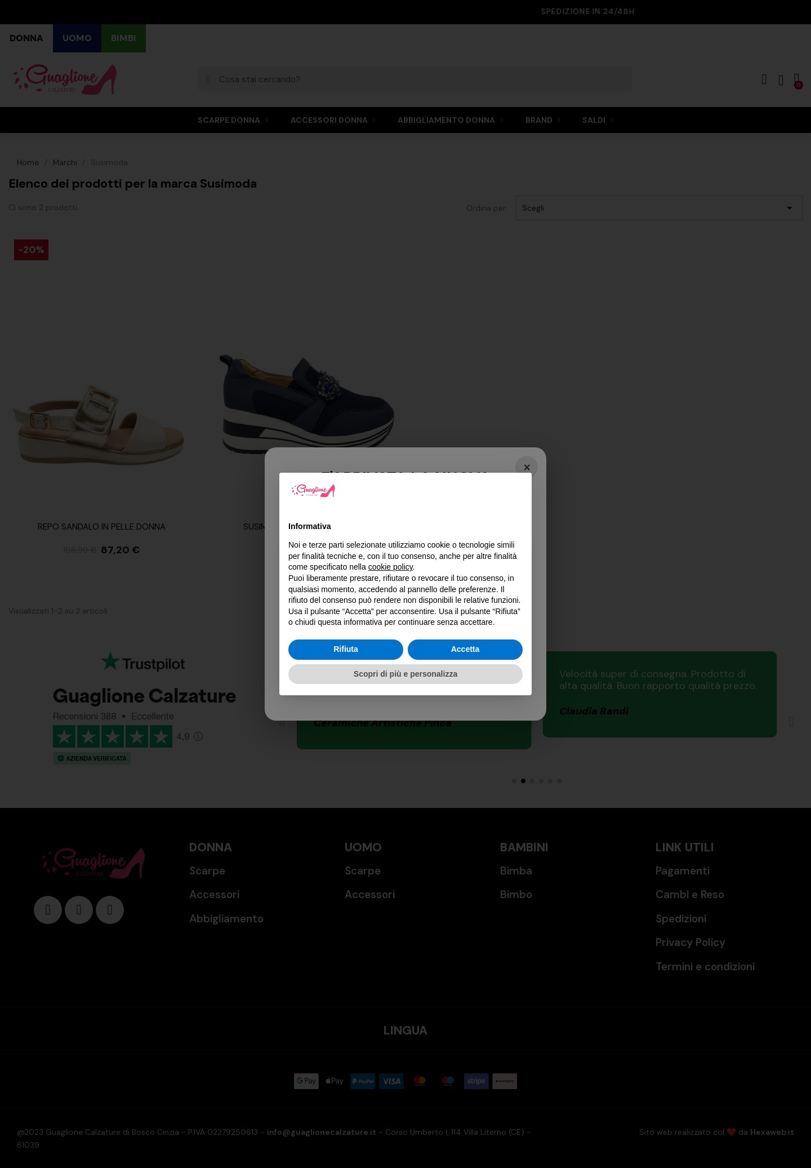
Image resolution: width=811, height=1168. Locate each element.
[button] (517, 491)
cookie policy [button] (390, 566)
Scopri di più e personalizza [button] (405, 673)
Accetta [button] (465, 649)
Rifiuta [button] (345, 649)
